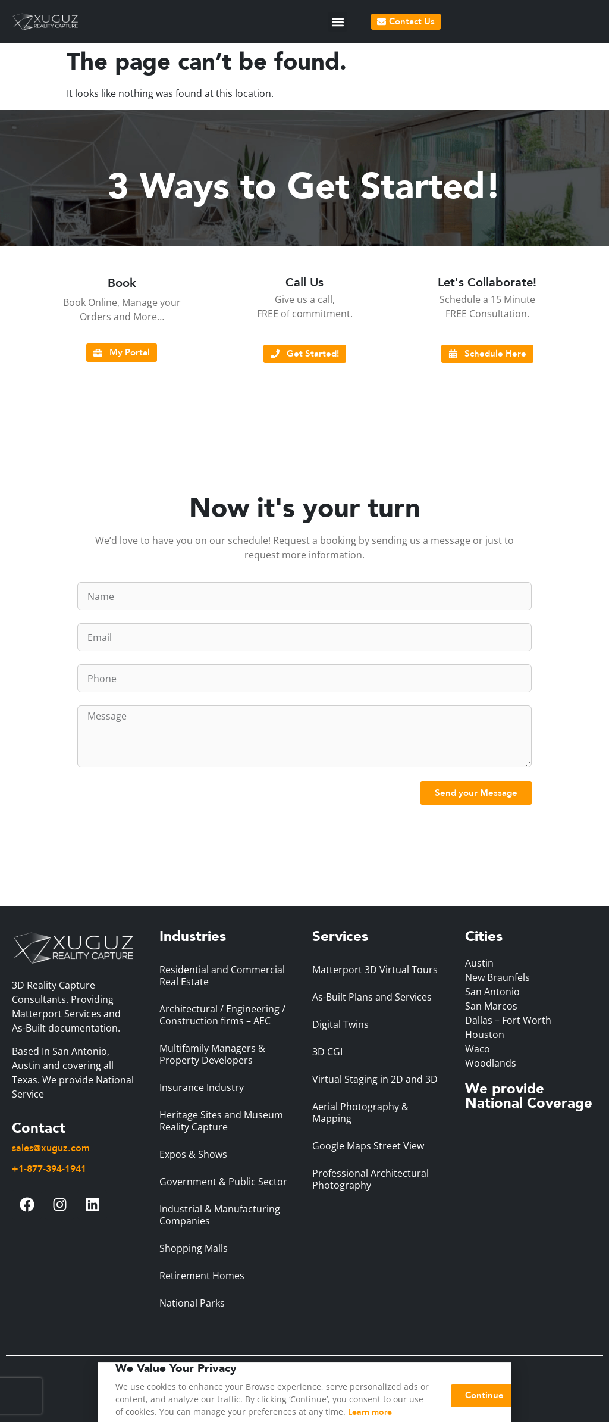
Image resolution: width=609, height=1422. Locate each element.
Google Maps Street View (368, 1145)
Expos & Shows (193, 1154)
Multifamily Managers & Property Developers (212, 1054)
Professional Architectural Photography (370, 1179)
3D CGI (327, 1051)
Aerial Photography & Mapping (360, 1112)
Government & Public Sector (223, 1181)
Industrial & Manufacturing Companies (219, 1214)
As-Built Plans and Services (372, 997)
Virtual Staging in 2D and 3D (375, 1079)
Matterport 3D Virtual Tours (375, 969)
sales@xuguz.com (51, 1148)
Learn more (370, 1415)
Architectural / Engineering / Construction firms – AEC (222, 1014)
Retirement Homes (201, 1275)
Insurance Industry (201, 1087)
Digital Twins (340, 1024)
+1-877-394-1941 (49, 1169)
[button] (337, 22)
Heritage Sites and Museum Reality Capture (221, 1120)
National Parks (192, 1303)
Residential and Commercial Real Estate (222, 975)
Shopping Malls (193, 1248)
